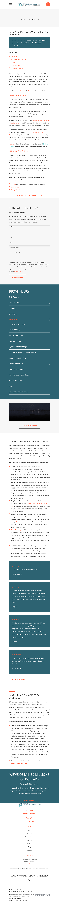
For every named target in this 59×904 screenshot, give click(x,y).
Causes (13, 62)
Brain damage (15, 187)
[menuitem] (29, 297)
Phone (11, 237)
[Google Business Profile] (29, 822)
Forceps (18, 522)
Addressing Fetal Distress (19, 59)
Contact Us (29, 850)
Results (29, 840)
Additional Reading (17, 68)
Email (11, 242)
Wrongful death (16, 190)
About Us (29, 834)
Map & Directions (29, 864)
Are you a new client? (14, 247)
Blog (29, 847)
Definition (14, 56)
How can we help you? (15, 252)
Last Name (12, 232)
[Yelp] (33, 822)
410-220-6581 (29, 813)
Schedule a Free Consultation (29, 195)
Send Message (17, 277)
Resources (29, 844)
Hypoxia (13, 184)
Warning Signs (15, 65)
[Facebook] (26, 822)
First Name (12, 226)
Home (29, 830)
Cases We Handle (29, 837)
